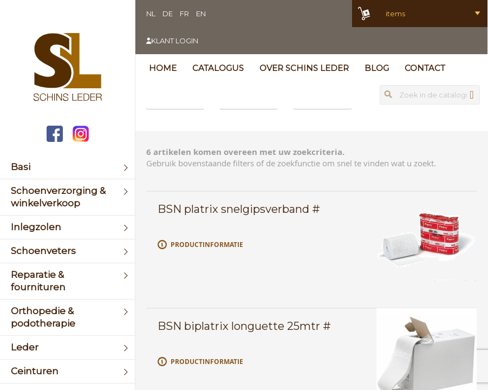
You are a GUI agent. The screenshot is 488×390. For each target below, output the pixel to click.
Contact (425, 68)
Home (163, 68)
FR (184, 13)
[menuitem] (67, 167)
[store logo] (67, 68)
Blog (377, 68)
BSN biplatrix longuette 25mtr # (244, 326)
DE (167, 13)
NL (150, 13)
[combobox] (430, 95)
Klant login (174, 40)
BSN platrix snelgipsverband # (239, 209)
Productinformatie (207, 244)
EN (201, 13)
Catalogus (218, 68)
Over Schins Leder (304, 68)
